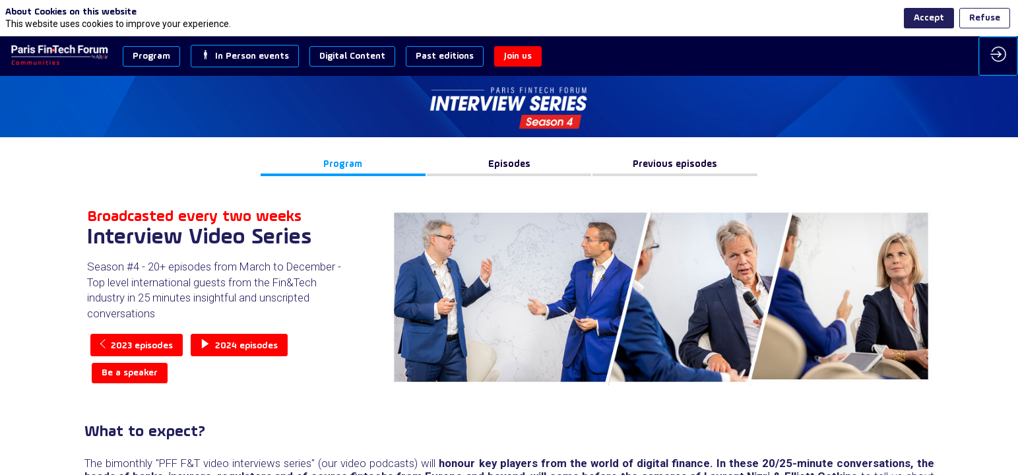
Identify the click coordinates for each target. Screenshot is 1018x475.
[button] (151, 56)
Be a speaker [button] (130, 373)
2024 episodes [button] (239, 345)
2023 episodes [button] (136, 345)
